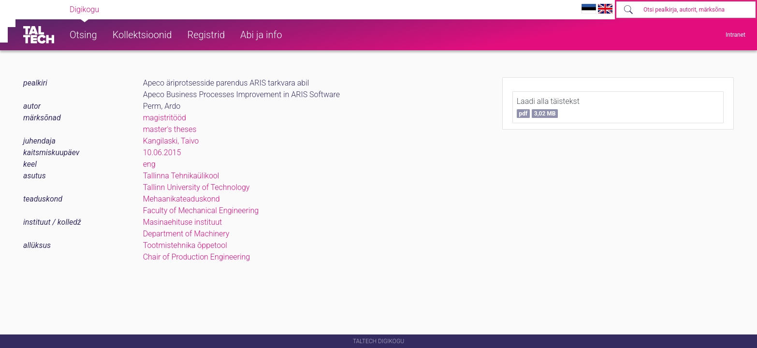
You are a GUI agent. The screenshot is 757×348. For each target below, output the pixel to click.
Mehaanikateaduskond (181, 198)
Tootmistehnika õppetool (185, 245)
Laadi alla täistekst (548, 107)
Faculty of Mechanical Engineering (201, 210)
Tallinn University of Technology (196, 187)
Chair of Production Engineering (196, 256)
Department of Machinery (186, 233)
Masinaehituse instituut (182, 222)
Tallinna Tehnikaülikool (181, 175)
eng (149, 164)
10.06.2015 (162, 152)
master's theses (170, 129)
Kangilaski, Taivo (171, 140)
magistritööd (164, 117)
